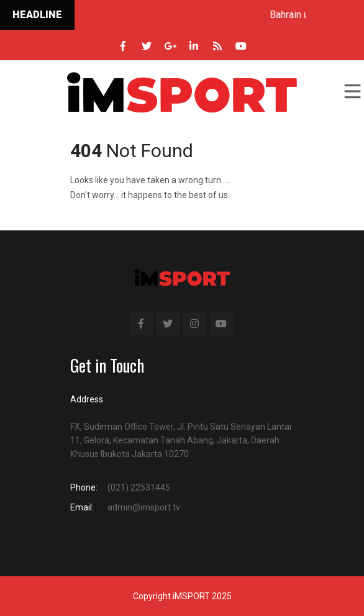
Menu (351, 91)
